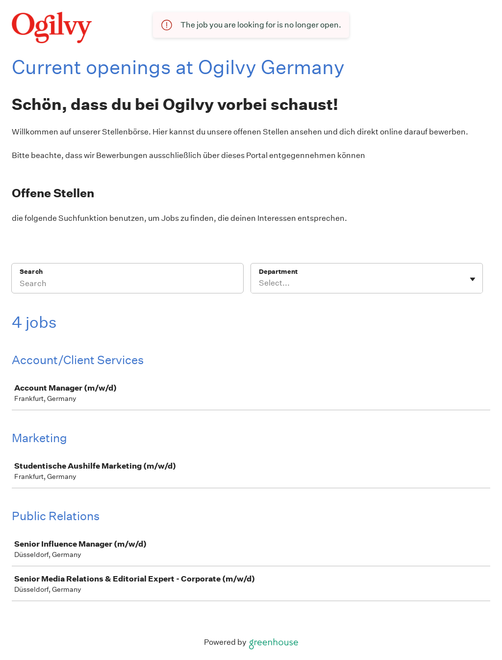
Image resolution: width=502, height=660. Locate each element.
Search (31, 271)
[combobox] (259, 283)
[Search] (127, 284)
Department (278, 271)
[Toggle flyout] (472, 279)
